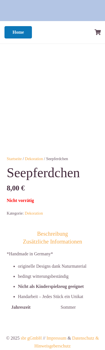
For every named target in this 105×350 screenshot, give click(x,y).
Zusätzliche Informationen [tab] (52, 241)
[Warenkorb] (98, 32)
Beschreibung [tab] (52, 234)
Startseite (14, 158)
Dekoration (34, 158)
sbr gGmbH (31, 338)
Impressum (56, 338)
